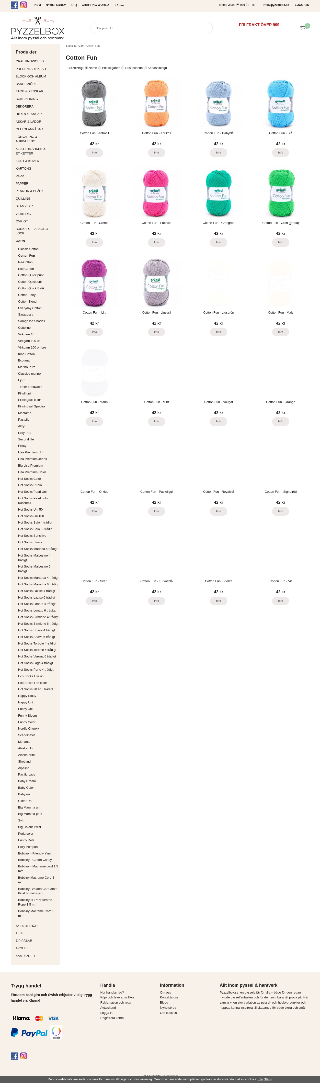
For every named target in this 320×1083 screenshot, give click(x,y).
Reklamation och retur (115, 1002)
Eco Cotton (26, 269)
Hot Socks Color (29, 479)
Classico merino (29, 373)
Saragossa (25, 314)
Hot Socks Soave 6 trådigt (36, 637)
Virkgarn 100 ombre (32, 347)
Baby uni (24, 794)
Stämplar (36, 206)
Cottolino (24, 327)
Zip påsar (24, 940)
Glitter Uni (25, 801)
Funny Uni (25, 709)
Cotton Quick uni (30, 282)
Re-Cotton (25, 262)
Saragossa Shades (31, 321)
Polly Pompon (28, 847)
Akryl (21, 426)
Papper (36, 183)
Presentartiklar (36, 69)
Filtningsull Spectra (31, 406)
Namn (93, 68)
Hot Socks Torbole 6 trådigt (37, 650)
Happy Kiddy (27, 696)
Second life (26, 439)
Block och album (36, 76)
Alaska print (26, 755)
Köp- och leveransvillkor (117, 997)
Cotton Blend (27, 301)
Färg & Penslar (36, 91)
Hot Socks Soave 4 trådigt (36, 630)
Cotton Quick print (31, 275)
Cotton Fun (26, 255)
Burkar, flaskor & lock (36, 231)
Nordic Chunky (28, 728)
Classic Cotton (28, 249)
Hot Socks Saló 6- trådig (35, 529)
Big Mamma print (30, 814)
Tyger (36, 948)
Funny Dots (26, 840)
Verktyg (36, 214)
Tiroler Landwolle (30, 387)
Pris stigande (111, 68)
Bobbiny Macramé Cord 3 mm (36, 880)
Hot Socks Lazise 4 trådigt (36, 591)
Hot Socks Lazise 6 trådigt (36, 597)
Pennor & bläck (36, 191)
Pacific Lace (26, 774)
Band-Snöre (36, 84)
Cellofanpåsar (29, 129)
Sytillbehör (36, 926)
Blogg (119, 5)
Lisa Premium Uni (30, 452)
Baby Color (26, 787)
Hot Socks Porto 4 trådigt (36, 669)
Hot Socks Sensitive (32, 535)
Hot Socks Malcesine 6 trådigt (34, 569)
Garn (36, 241)
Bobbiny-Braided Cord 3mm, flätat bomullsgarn (38, 891)
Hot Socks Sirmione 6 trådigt (38, 623)
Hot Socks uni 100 (31, 516)
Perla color (25, 833)
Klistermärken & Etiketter (36, 151)
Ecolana (24, 360)
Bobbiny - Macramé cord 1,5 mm (38, 868)
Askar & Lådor (28, 121)
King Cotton (26, 354)
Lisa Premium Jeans (32, 459)
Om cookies (168, 1013)
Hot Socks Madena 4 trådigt (37, 549)
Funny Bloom (27, 715)
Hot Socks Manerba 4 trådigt (38, 578)
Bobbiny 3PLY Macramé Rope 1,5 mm (35, 902)
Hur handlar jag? (112, 992)
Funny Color (26, 722)
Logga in (106, 1013)
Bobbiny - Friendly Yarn (34, 853)
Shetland (24, 761)
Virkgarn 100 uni (29, 341)
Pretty (22, 446)
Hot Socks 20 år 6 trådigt (35, 689)
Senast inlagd (157, 68)
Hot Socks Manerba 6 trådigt (38, 584)
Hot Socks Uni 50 (30, 509)
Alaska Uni (25, 748)
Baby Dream (27, 781)
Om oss (165, 992)
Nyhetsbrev (168, 1007)
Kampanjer (25, 956)
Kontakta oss (169, 997)
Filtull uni (24, 393)
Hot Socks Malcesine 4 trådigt (34, 558)
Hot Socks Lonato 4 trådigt (37, 604)
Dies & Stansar (36, 114)
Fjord (21, 380)
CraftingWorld (36, 61)
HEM (37, 5)
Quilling (36, 198)
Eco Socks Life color (32, 683)
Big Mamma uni (29, 807)
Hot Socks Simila (30, 542)
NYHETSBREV (56, 5)
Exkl (252, 5)
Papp (36, 176)
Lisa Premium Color (32, 472)
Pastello (23, 419)
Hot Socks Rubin (30, 485)
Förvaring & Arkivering (36, 139)
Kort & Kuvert (36, 161)
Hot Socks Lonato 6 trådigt (37, 610)
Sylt (20, 820)
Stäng (268, 1079)
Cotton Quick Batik (31, 288)
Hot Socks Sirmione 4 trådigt (38, 617)
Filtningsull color (29, 400)
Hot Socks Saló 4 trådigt (35, 522)
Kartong (36, 168)
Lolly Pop (24, 433)
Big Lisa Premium (30, 465)
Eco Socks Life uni (31, 676)
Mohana (24, 742)
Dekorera (36, 106)
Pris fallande (134, 68)
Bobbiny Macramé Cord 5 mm (36, 913)
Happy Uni (25, 702)
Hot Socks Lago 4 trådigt (35, 663)
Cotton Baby (27, 295)
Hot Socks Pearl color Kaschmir (33, 500)
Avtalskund (108, 1007)
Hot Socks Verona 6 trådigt (37, 656)
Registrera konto (112, 1018)
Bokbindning (36, 99)
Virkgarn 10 (26, 334)
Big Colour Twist (29, 827)
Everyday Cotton (30, 308)
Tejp (36, 933)
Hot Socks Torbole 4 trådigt (37, 643)
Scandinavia (26, 735)
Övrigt (22, 221)
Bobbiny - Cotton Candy (35, 860)
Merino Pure (26, 367)
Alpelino (23, 768)
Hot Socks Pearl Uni (32, 491)
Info (94, 152)
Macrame (24, 413)
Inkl (242, 5)
